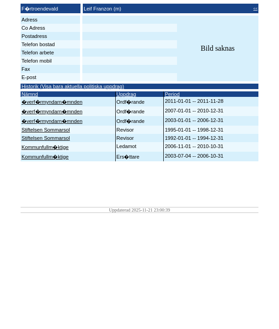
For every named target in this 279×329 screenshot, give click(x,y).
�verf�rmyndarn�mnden (51, 102)
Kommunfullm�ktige (45, 147)
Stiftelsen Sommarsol (45, 130)
